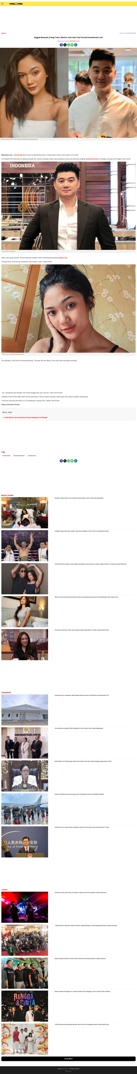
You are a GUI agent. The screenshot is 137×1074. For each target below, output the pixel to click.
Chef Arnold (18, 155)
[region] (68, 19)
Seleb (3, 33)
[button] (2, 3)
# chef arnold (6, 455)
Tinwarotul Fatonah (63, 41)
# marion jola (32, 455)
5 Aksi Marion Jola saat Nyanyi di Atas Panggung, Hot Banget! (25, 417)
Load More (68, 1059)
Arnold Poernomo (92, 159)
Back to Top (68, 1071)
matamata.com (65, 1068)
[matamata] (16, 4)
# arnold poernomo (19, 455)
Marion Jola (63, 258)
